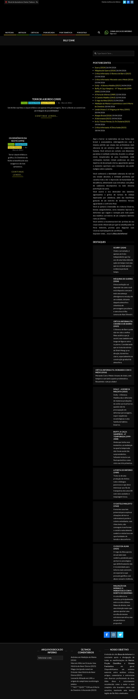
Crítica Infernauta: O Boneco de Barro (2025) (113, 73)
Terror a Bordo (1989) (46, 99)
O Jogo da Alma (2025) (104, 100)
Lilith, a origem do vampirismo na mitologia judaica (85, 681)
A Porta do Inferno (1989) (105, 94)
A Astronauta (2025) (103, 118)
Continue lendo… (46, 116)
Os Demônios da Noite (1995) (18, 139)
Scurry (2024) (100, 67)
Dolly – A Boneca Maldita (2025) (108, 85)
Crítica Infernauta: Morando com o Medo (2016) (114, 79)
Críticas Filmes (34, 103)
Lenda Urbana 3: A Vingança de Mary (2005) (112, 109)
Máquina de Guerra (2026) (105, 70)
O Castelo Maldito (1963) (105, 97)
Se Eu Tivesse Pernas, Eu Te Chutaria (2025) (112, 121)
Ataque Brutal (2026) (103, 115)
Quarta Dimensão (47, 103)
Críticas (24, 103)
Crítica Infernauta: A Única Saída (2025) (110, 127)
